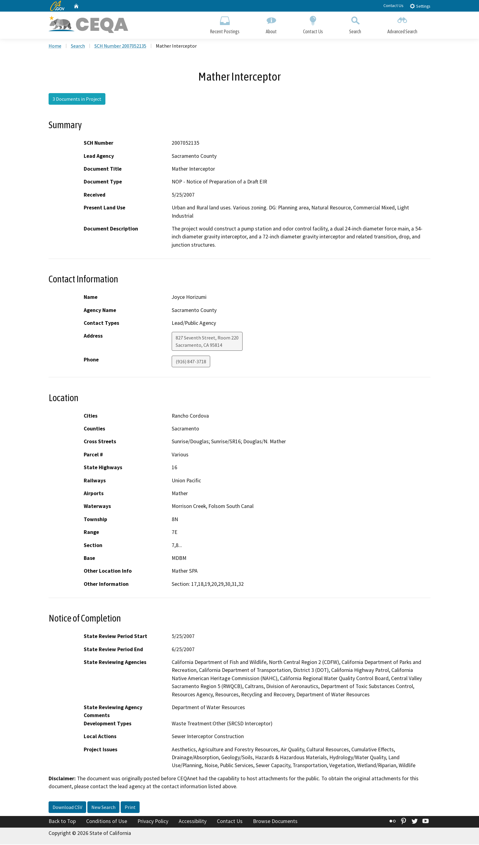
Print (130, 807)
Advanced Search (402, 23)
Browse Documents (275, 821)
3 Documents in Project (77, 99)
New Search (103, 807)
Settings (420, 6)
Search (355, 23)
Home (55, 46)
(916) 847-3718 (191, 362)
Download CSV (67, 807)
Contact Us (393, 5)
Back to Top (62, 821)
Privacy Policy (152, 821)
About (271, 23)
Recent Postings (224, 23)
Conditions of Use (106, 821)
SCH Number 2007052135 (120, 46)
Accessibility (193, 821)
